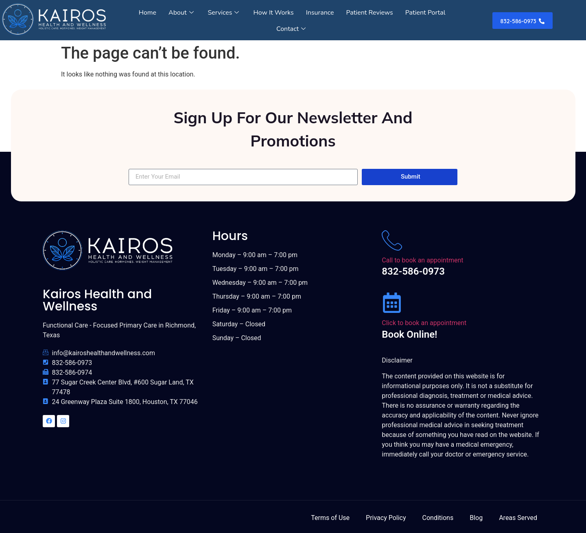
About (181, 12)
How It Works (273, 12)
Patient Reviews (369, 12)
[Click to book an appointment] (392, 303)
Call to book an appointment (422, 260)
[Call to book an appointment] (392, 240)
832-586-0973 (413, 271)
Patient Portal (425, 12)
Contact (292, 28)
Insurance (320, 12)
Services (224, 12)
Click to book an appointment (424, 323)
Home (147, 12)
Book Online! (409, 334)
